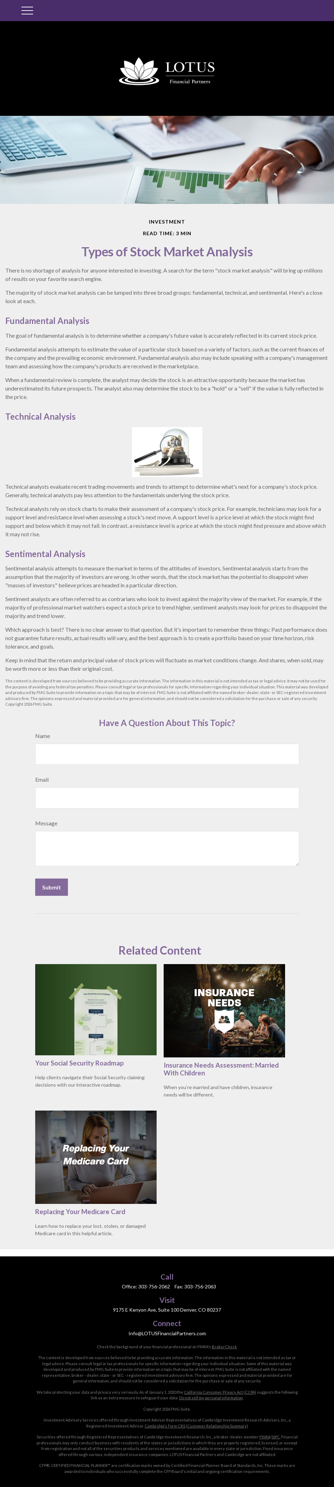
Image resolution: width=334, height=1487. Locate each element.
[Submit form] (51, 887)
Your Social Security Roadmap (79, 1063)
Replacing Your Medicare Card (80, 1212)
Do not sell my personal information (211, 1397)
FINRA (264, 1437)
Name (42, 735)
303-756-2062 (154, 1286)
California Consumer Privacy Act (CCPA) (220, 1392)
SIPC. (276, 1437)
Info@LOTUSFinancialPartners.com (167, 1333)
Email (42, 779)
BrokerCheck (224, 1346)
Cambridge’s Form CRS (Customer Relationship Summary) (196, 1426)
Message (46, 823)
